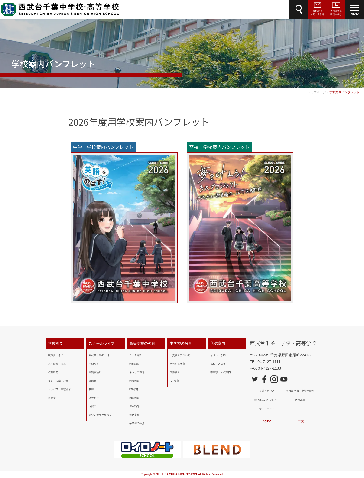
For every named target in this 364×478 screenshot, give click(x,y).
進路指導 (134, 406)
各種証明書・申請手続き (300, 390)
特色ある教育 (177, 363)
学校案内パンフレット (267, 399)
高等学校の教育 (142, 343)
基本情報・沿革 (57, 363)
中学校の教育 (181, 343)
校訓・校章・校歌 (58, 380)
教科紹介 (134, 363)
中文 (301, 421)
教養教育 (134, 380)
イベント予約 (218, 355)
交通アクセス (266, 390)
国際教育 (134, 397)
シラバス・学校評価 (59, 389)
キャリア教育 (137, 372)
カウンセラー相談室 (100, 414)
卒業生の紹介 (137, 423)
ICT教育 (134, 389)
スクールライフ (102, 343)
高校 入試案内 (219, 363)
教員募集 (300, 399)
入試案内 (217, 343)
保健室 (92, 406)
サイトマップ (266, 409)
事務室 (52, 397)
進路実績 (134, 414)
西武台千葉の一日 (99, 355)
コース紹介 (135, 355)
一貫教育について (180, 355)
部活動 (92, 380)
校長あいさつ (55, 355)
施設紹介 (94, 397)
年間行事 (94, 363)
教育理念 (53, 372)
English (266, 421)
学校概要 (55, 343)
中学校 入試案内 (220, 372)
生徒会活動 (95, 372)
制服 (91, 389)
